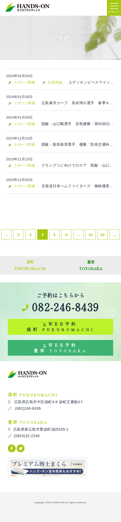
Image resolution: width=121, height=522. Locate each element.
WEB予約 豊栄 (60, 348)
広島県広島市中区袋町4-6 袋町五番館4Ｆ (48, 402)
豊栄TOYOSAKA (90, 265)
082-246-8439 (60, 306)
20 (102, 235)
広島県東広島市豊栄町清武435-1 (41, 429)
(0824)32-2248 (27, 436)
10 (90, 235)
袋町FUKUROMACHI (30, 265)
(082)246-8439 (27, 408)
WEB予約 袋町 (60, 326)
